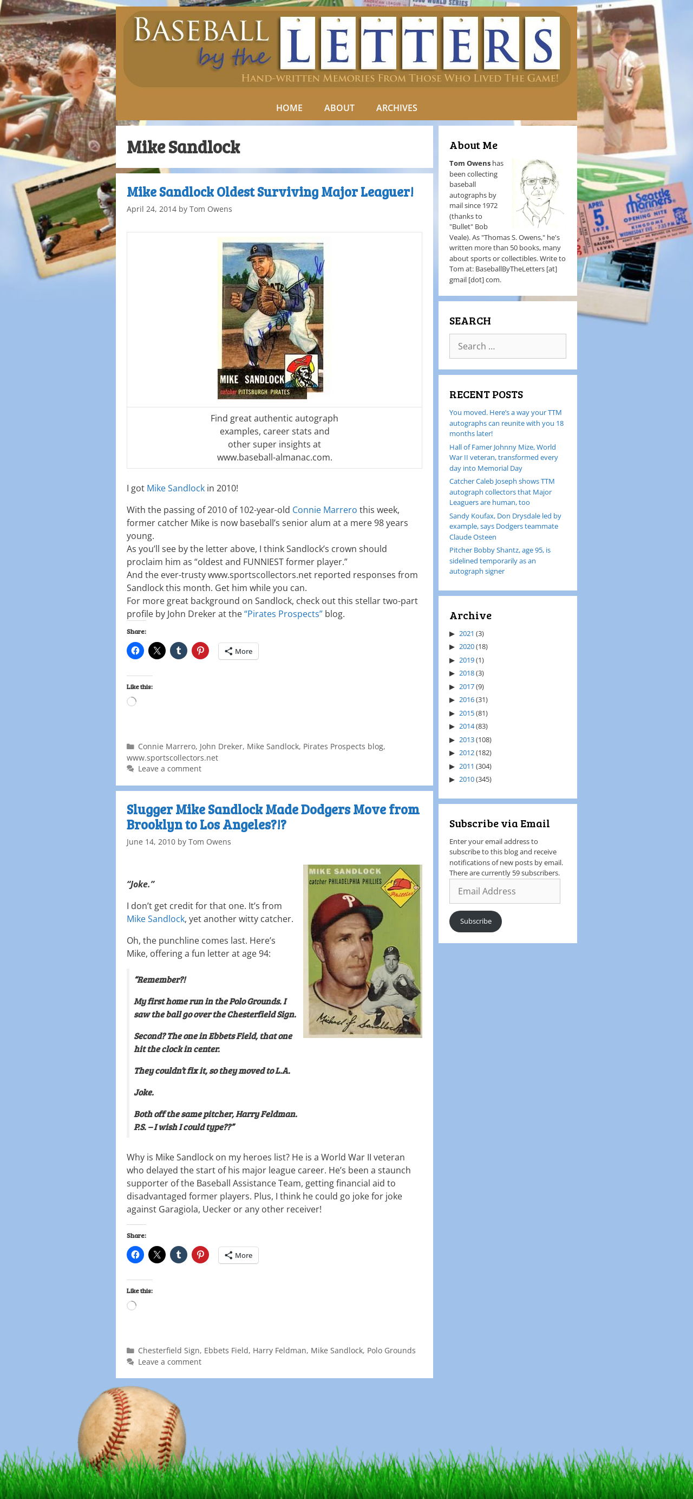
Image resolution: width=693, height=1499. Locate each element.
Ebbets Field (226, 1350)
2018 (466, 673)
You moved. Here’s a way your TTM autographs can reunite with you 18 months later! (506, 422)
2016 (466, 699)
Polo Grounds (391, 1350)
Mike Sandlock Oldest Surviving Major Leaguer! (270, 191)
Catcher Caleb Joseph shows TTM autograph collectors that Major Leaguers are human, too (502, 491)
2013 (466, 739)
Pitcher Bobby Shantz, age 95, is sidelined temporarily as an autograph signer (500, 560)
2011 (466, 766)
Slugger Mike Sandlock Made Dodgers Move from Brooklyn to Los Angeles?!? (273, 817)
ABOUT (339, 108)
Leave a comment (169, 768)
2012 (466, 752)
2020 (466, 646)
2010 (466, 779)
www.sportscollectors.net (172, 757)
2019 (466, 660)
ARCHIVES (396, 108)
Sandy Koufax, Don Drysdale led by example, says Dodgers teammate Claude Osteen (505, 526)
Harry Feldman (279, 1350)
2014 (466, 726)
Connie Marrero (324, 510)
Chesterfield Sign (169, 1350)
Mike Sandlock (176, 488)
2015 (466, 713)
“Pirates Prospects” (283, 614)
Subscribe (476, 921)
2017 (466, 686)
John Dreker (221, 746)
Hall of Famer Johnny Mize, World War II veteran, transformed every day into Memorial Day (503, 457)
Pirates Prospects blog (343, 746)
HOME (289, 108)
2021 (466, 633)
